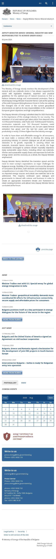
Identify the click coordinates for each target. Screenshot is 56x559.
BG (40, 3)
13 (37, 424)
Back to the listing (13, 269)
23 (5, 432)
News (12, 19)
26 (29, 432)
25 (21, 432)
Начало (5, 19)
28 (44, 432)
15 (50, 424)
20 (37, 428)
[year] (25, 408)
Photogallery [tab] (10, 393)
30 (5, 435)
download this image (11, 85)
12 (29, 424)
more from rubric (12, 330)
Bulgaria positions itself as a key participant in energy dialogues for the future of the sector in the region (27, 321)
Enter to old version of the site (16, 545)
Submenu (8, 26)
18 (21, 428)
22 (50, 428)
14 (44, 424)
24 (13, 432)
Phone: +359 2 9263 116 (14, 468)
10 (13, 424)
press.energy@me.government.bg (18, 465)
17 (13, 428)
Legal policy (9, 542)
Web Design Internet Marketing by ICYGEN (44, 555)
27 (37, 432)
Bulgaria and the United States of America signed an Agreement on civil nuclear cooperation (26, 348)
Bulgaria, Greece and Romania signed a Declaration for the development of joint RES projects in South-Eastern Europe (27, 362)
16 (5, 428)
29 (50, 432)
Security (21, 542)
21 (44, 428)
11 (21, 424)
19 (29, 428)
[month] (31, 408)
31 (13, 435)
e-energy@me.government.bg (16, 484)
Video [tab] (23, 393)
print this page (44, 260)
